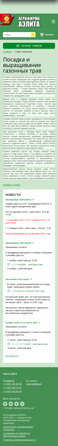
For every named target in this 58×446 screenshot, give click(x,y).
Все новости (11, 355)
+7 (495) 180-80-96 (12, 383)
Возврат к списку (12, 184)
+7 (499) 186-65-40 (12, 391)
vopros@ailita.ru (34, 383)
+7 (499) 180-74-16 (12, 387)
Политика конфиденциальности (19, 439)
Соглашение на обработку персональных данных (16, 434)
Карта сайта (10, 373)
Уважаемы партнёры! (17, 279)
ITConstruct (8, 429)
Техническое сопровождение (18, 426)
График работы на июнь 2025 (21, 322)
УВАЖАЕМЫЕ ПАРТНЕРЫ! (18, 199)
